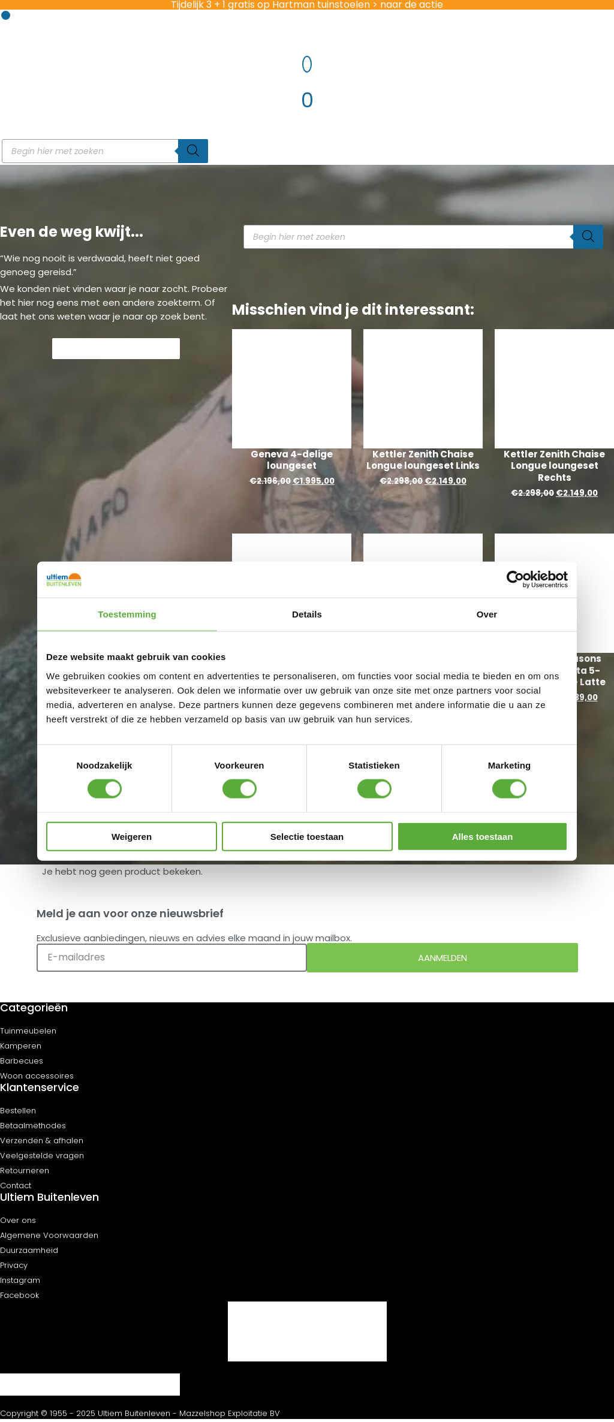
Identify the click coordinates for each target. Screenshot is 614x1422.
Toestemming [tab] (127, 614)
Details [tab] (307, 614)
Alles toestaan (482, 836)
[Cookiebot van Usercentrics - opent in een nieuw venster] (515, 580)
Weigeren (132, 836)
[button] (5, 15)
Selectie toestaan (307, 836)
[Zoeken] (193, 151)
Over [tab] (487, 614)
